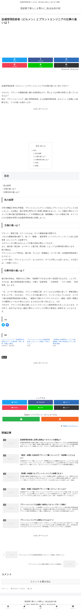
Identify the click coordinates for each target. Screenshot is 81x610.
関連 (36, 167)
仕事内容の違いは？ (42, 160)
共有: (37, 164)
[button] (66, 65)
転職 (4, 358)
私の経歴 (38, 154)
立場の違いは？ (40, 157)
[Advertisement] (40, 40)
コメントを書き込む (40, 584)
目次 (37, 146)
